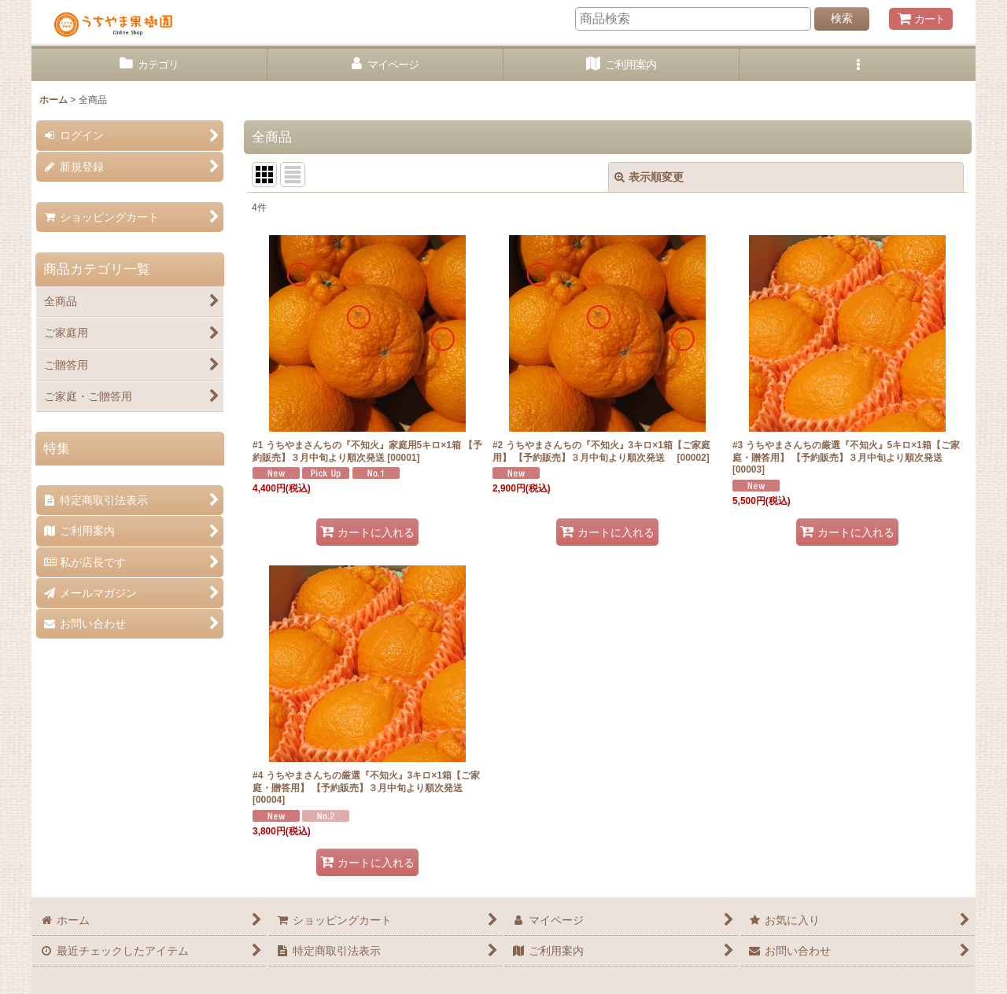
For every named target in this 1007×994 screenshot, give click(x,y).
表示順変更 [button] (649, 177)
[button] (858, 65)
